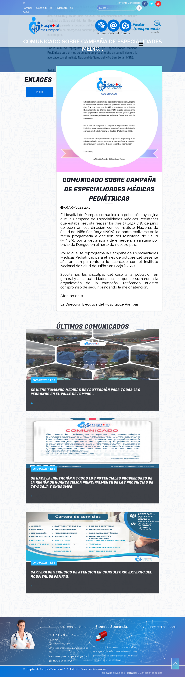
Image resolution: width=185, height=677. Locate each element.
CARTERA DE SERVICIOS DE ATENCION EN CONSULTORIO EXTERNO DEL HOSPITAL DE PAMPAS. (91, 531)
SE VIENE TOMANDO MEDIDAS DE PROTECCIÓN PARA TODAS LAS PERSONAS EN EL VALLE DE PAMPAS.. (85, 349)
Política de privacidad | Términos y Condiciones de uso (131, 672)
